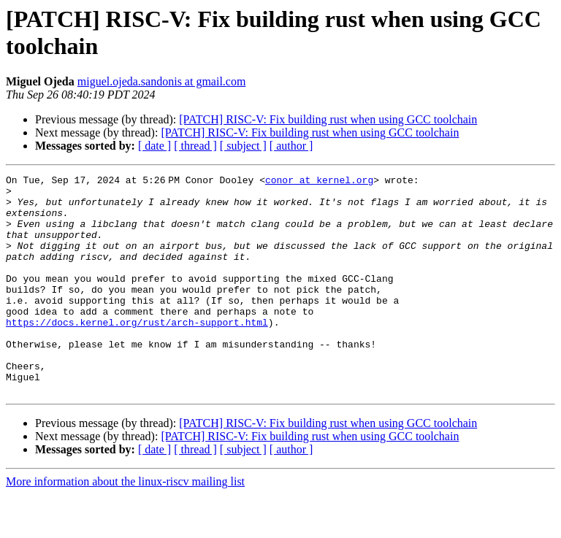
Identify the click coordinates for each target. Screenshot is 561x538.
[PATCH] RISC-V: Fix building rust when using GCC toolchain (328, 119)
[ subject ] (243, 145)
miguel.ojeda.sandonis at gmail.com (161, 81)
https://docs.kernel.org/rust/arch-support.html (137, 352)
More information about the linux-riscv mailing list (125, 525)
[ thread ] (195, 145)
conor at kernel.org (322, 181)
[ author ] (291, 145)
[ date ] (154, 145)
